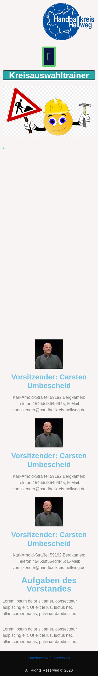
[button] (48, 57)
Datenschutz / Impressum (49, 658)
